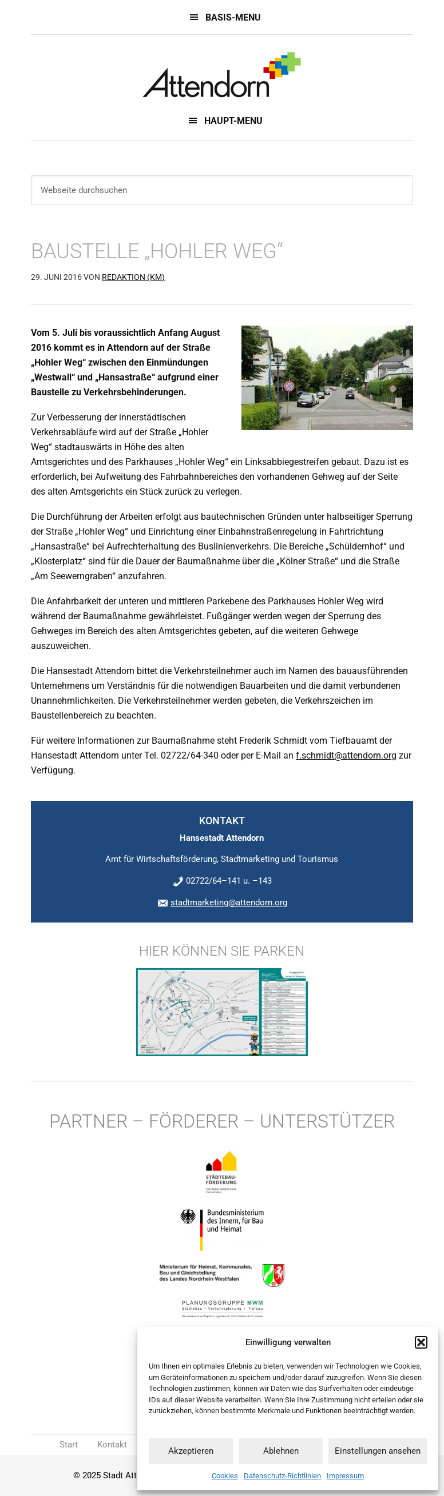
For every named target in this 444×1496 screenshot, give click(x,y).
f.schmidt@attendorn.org (346, 755)
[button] (421, 1342)
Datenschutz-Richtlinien (282, 1475)
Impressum (345, 1475)
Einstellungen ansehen (378, 1451)
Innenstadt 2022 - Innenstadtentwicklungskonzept (222, 75)
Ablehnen (281, 1451)
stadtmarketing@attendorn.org (229, 902)
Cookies (225, 1475)
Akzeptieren (190, 1451)
